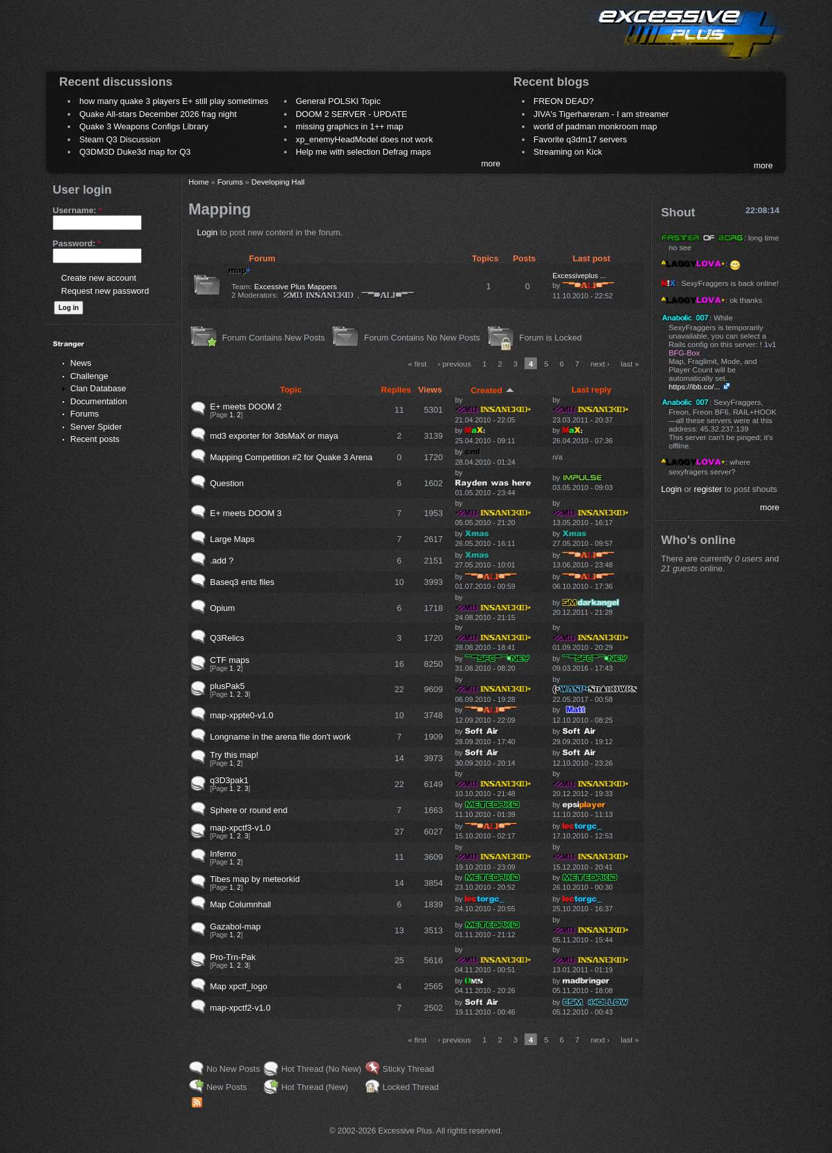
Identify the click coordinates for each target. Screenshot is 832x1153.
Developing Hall (278, 181)
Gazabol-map (235, 926)
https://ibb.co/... (694, 386)
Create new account (98, 278)
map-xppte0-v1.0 (242, 715)
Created (492, 390)
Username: (77, 210)
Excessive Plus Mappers (295, 286)
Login (207, 232)
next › (600, 363)
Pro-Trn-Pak (232, 957)
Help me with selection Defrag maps (363, 152)
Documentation (98, 401)
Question (227, 483)
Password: (77, 243)
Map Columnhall (240, 904)
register (708, 489)
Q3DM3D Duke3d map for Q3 (134, 152)
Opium (222, 608)
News (81, 363)
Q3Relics (227, 638)
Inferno (223, 854)
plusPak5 (227, 686)
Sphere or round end (248, 810)
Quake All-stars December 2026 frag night (158, 114)
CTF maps (230, 660)
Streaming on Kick (568, 152)
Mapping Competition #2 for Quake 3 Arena (291, 457)
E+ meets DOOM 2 (245, 406)
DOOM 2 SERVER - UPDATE (351, 114)
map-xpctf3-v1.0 (240, 828)
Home (198, 181)
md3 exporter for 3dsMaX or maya (274, 436)
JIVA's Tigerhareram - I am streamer (601, 114)
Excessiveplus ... (579, 275)
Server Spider (96, 427)
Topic (291, 390)
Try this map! (234, 755)
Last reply (591, 390)
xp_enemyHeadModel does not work (364, 139)
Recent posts (95, 439)
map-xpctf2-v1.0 (240, 1008)
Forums (84, 414)
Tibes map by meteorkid (255, 879)
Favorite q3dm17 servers (580, 139)
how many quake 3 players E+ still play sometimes (173, 101)
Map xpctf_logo (238, 986)
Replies (396, 390)
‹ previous (454, 363)
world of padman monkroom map (595, 126)
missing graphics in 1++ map (349, 126)
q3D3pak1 (229, 780)
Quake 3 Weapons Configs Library (143, 126)
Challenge (89, 376)
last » (630, 363)
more (490, 163)
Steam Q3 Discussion (120, 139)
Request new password (105, 291)
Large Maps (232, 539)
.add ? (221, 560)
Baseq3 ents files (242, 582)
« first (417, 363)
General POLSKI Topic (338, 101)
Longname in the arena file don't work (280, 737)
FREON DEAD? (563, 101)
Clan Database (98, 388)
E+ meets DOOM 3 (245, 513)
